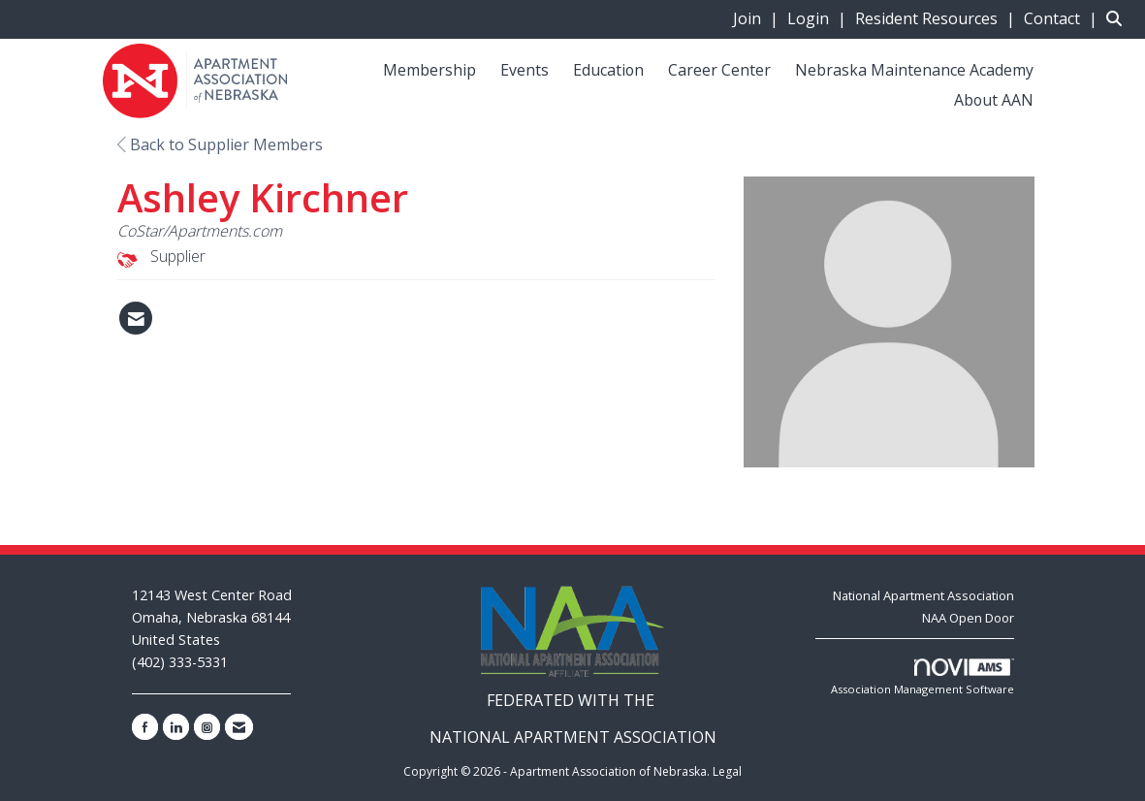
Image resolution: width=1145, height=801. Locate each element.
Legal (727, 771)
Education (608, 69)
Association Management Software (922, 677)
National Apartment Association (923, 595)
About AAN (994, 100)
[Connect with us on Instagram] (207, 727)
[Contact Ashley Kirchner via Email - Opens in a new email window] (135, 318)
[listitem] (758, 18)
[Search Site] (1118, 18)
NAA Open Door (968, 617)
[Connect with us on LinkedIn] (176, 727)
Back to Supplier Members (220, 144)
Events (524, 69)
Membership (429, 69)
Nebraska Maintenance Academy (914, 69)
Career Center (719, 69)
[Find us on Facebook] (145, 727)
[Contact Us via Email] (239, 727)
